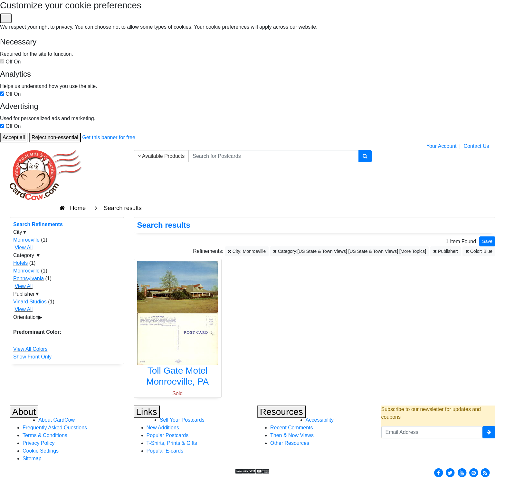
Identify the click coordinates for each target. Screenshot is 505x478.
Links (146, 412)
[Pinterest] (474, 472)
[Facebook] (438, 472)
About (24, 412)
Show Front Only (32, 356)
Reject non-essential (55, 137)
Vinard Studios (30, 301)
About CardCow (56, 420)
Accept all (14, 137)
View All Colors (30, 349)
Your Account (441, 146)
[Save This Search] (487, 241)
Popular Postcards (168, 435)
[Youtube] (462, 472)
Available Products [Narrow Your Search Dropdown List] (161, 156)
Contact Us (476, 146)
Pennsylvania (28, 278)
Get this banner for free (108, 137)
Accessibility (320, 420)
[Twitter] (450, 472)
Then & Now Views (292, 435)
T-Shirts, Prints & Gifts (172, 443)
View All (23, 247)
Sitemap (32, 458)
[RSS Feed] (485, 472)
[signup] (488, 432)
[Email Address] (432, 432)
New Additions (163, 427)
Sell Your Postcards (182, 420)
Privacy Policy (39, 443)
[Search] (365, 156)
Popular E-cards (165, 451)
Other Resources (289, 443)
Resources (281, 412)
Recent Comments (291, 427)
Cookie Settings (41, 451)
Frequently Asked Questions (55, 427)
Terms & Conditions (45, 435)
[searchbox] (273, 156)
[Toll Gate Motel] (177, 325)
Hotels (20, 263)
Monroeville (26, 240)
